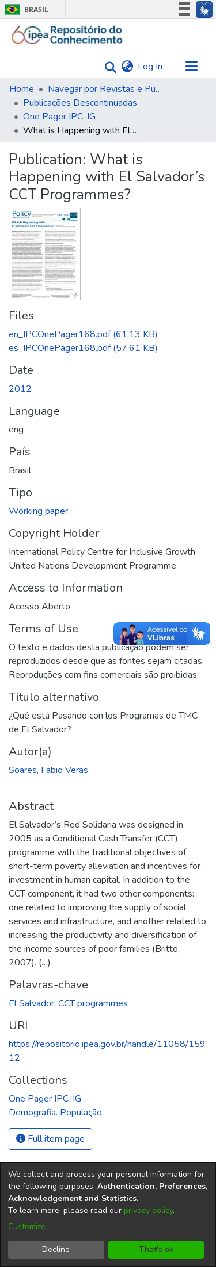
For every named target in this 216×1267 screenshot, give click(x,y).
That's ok (156, 1249)
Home (21, 89)
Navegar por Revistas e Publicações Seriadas (105, 89)
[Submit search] (107, 67)
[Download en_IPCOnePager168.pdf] (83, 334)
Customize (27, 1226)
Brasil (24, 9)
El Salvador (31, 1003)
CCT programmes (93, 1003)
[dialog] (108, 1214)
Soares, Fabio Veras (48, 770)
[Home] (67, 35)
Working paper (38, 511)
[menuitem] (127, 67)
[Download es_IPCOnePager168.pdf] (83, 348)
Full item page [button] (50, 1139)
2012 (20, 389)
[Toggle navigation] (191, 67)
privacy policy (148, 1210)
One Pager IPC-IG (59, 116)
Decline (56, 1249)
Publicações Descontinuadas (80, 102)
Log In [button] (151, 66)
